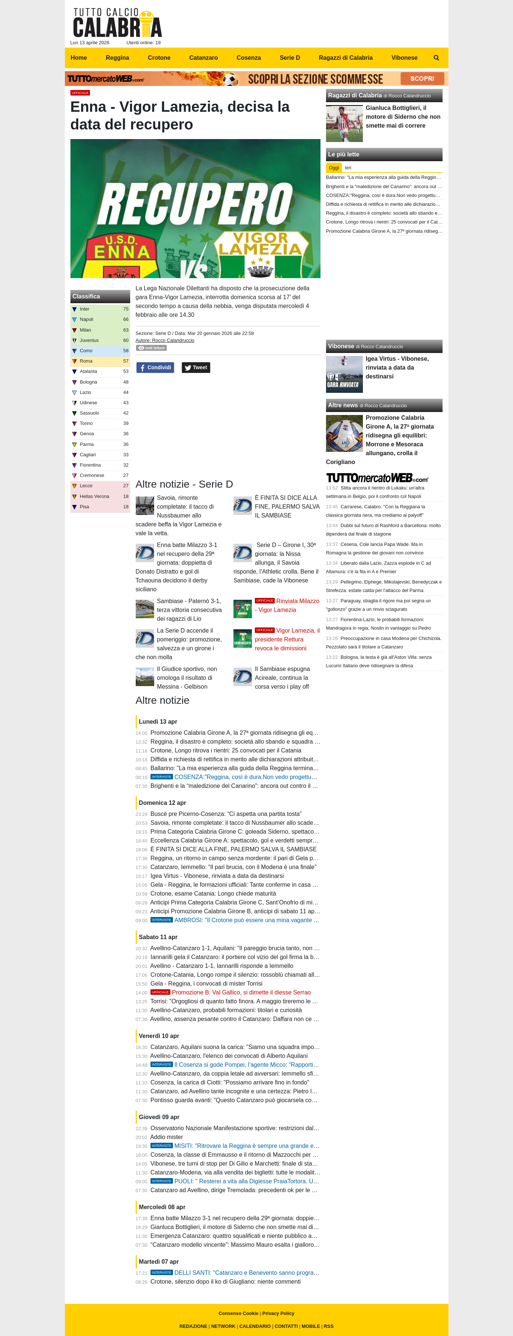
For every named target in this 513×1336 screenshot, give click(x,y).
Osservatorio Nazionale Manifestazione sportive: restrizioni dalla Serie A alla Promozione (266, 1128)
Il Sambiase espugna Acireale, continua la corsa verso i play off (282, 678)
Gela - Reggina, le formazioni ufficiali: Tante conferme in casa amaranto (243, 885)
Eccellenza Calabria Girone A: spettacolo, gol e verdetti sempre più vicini (245, 840)
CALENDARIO (255, 1326)
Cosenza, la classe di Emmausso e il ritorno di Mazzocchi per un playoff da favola (257, 1155)
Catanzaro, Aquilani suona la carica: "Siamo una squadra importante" (240, 1047)
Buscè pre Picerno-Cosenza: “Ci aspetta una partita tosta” (226, 814)
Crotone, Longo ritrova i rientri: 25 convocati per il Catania (225, 750)
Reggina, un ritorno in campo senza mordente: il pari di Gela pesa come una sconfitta (262, 858)
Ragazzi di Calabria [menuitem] (346, 58)
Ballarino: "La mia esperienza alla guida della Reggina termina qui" (237, 768)
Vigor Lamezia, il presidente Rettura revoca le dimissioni (287, 639)
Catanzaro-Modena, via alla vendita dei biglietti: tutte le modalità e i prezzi (246, 1172)
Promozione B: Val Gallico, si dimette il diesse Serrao (230, 992)
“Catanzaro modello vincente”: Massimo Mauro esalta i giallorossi (235, 1245)
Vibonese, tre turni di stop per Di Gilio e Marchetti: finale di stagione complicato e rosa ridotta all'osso (281, 1163)
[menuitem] (437, 58)
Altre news (343, 405)
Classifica (86, 296)
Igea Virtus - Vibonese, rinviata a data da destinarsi (217, 876)
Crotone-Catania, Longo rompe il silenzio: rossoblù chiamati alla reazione (246, 975)
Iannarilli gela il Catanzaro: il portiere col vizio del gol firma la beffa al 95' (244, 957)
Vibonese (341, 346)
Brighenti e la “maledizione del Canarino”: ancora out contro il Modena (241, 786)
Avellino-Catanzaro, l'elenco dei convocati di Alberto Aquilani (229, 1056)
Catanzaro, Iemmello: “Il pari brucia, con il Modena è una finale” (233, 867)
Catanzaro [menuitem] (203, 58)
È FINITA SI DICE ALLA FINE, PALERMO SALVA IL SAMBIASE (287, 507)
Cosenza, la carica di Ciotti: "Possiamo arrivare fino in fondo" (229, 1082)
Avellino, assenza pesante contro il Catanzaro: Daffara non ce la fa (237, 1019)
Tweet (196, 367)
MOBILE (311, 1326)
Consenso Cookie (239, 1313)
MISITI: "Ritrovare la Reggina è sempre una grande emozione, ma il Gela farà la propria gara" (284, 1146)
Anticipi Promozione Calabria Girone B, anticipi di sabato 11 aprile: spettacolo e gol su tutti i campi (278, 911)
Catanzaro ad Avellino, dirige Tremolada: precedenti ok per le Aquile (239, 1190)
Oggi (334, 167)
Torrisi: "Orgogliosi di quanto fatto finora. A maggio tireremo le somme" (242, 1001)
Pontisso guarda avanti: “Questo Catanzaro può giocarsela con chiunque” (246, 1100)
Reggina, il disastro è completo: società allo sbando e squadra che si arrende (251, 741)
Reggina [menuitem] (117, 58)
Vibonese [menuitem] (405, 58)
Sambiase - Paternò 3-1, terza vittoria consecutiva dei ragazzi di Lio (189, 610)
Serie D (163, 333)
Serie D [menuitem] (290, 58)
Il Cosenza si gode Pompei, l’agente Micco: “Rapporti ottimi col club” (251, 1065)
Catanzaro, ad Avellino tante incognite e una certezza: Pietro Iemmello (242, 1091)
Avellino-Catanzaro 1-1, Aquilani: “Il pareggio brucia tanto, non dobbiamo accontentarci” (264, 948)
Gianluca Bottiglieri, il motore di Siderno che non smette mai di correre (241, 1227)
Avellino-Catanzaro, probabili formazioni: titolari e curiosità (226, 1010)
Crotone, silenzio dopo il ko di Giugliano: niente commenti (225, 1281)
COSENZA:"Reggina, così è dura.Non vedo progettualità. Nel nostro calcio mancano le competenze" (293, 777)
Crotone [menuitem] (159, 58)
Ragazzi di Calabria (355, 95)
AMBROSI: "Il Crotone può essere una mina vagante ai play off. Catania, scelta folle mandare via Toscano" (301, 920)
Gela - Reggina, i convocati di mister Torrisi (206, 983)
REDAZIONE (193, 1326)
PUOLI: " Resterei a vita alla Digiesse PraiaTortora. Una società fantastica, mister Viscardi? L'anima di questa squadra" (317, 1181)
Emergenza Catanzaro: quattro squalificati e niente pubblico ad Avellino (243, 1236)
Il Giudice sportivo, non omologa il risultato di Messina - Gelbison (187, 678)
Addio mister (166, 1137)
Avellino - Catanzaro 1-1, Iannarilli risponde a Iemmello (221, 966)
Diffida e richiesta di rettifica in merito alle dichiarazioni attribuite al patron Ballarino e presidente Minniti (284, 759)
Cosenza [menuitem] (249, 58)
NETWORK (223, 1326)
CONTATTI (286, 1326)
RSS (328, 1326)
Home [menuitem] (79, 58)
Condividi (155, 367)
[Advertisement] (384, 288)
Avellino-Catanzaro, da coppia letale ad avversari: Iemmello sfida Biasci (244, 1073)
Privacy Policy (278, 1313)
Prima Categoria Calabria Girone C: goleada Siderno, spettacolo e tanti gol (248, 831)
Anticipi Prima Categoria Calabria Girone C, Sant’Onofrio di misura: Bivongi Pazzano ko (264, 902)
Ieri (348, 167)
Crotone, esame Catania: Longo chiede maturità (213, 893)
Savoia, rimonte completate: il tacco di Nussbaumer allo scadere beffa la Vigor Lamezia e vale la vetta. (179, 515)
